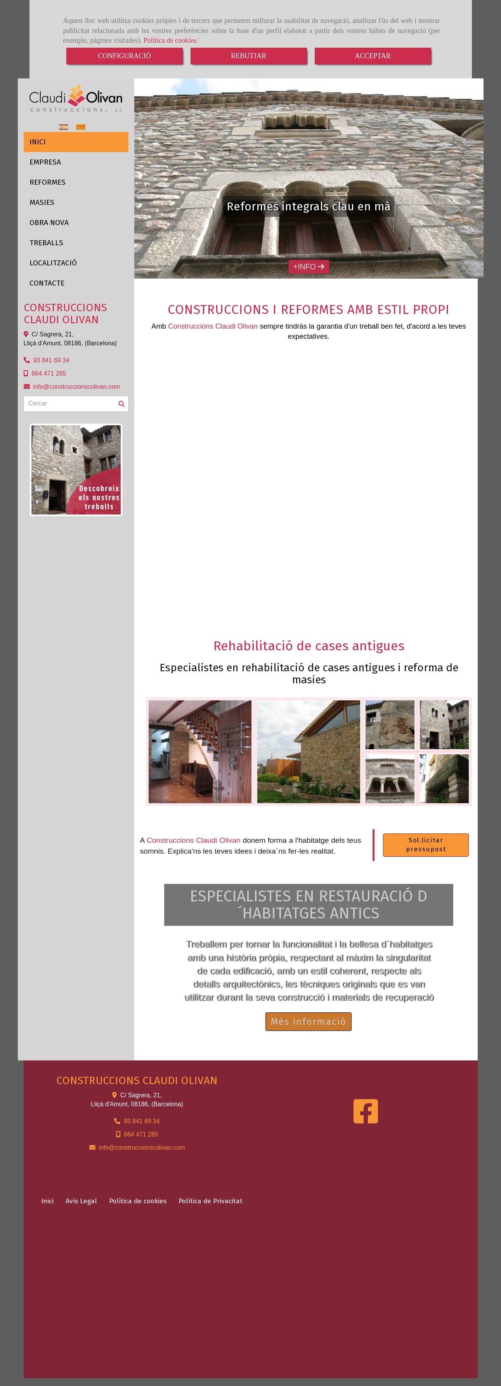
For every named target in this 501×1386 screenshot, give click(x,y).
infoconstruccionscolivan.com (76, 386)
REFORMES (47, 182)
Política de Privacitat (211, 1201)
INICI (37, 141)
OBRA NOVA (49, 222)
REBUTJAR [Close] (248, 56)
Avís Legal (81, 1201)
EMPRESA (45, 162)
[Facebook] (366, 1120)
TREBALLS (46, 242)
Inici (47, 1201)
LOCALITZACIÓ (53, 262)
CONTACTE (46, 283)
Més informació (308, 1021)
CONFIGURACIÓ (124, 56)
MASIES (41, 202)
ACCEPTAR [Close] (373, 56)
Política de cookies (170, 40)
